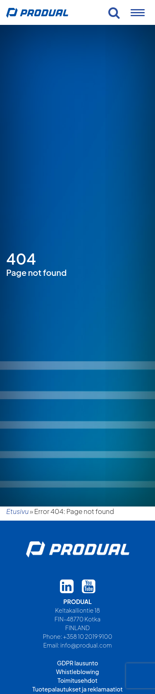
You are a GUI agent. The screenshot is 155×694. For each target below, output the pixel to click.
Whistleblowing (77, 671)
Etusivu (17, 511)
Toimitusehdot (77, 680)
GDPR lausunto (77, 663)
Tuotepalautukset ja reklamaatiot (77, 689)
